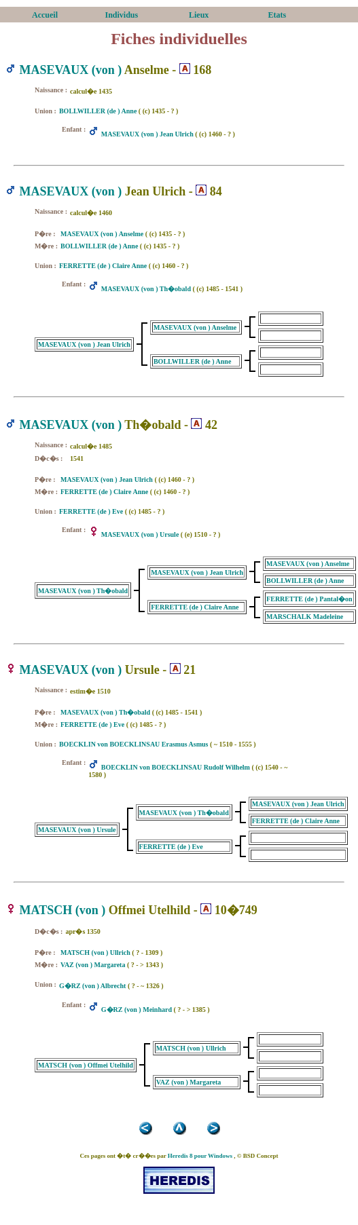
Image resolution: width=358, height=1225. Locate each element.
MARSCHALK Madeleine (304, 616)
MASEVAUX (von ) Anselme (101, 234)
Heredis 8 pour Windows (200, 1155)
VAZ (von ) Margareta (92, 964)
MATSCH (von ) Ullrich (95, 952)
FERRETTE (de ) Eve (91, 511)
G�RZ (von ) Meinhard (136, 1009)
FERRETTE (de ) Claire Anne (103, 265)
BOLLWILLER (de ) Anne (98, 111)
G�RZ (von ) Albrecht (92, 986)
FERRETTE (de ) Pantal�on (309, 599)
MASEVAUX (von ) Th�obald (146, 289)
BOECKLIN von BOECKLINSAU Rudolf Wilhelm (175, 767)
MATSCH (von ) (63, 910)
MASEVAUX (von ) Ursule (140, 534)
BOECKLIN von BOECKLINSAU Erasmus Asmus (134, 744)
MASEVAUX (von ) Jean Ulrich (147, 134)
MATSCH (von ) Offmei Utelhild (85, 1065)
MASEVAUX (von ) (71, 70)
